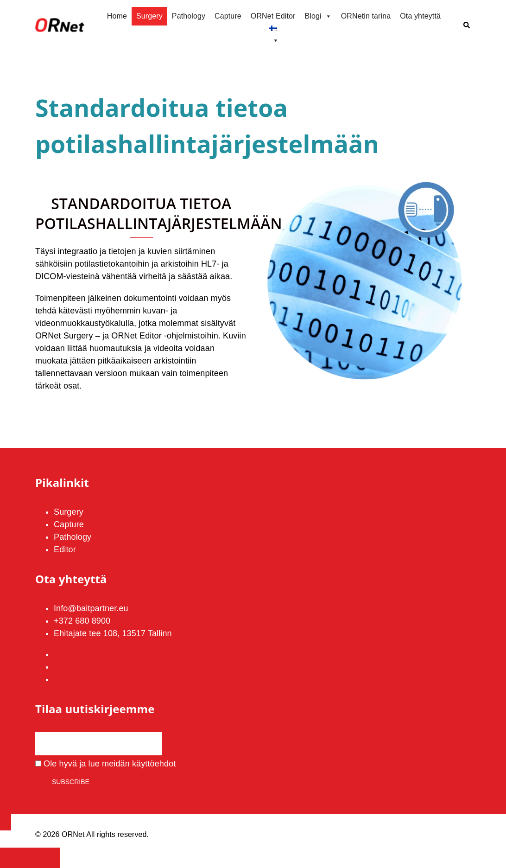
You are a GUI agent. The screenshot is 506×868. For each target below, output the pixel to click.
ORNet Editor (273, 16)
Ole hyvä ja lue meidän (105, 763)
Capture (228, 16)
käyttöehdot (154, 763)
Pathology (188, 16)
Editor (65, 549)
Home (117, 16)
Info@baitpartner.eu (91, 608)
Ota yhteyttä (420, 16)
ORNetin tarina (366, 16)
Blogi (317, 16)
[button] (467, 26)
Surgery (149, 16)
